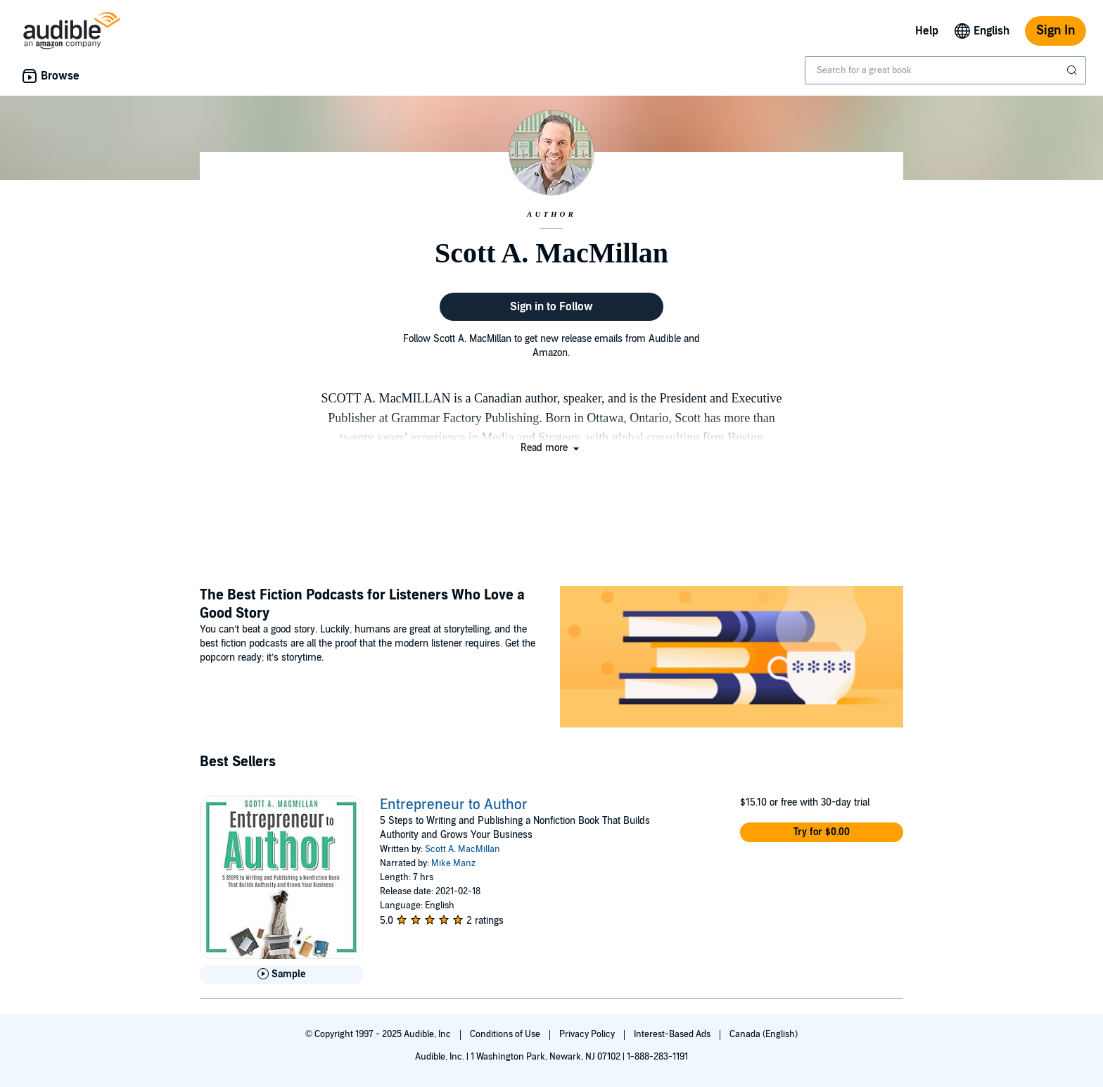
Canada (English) (763, 1034)
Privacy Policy (588, 1034)
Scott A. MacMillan (462, 849)
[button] (551, 448)
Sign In (1055, 30)
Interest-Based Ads (673, 1034)
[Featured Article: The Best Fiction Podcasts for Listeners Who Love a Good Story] (731, 659)
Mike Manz (453, 863)
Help (926, 31)
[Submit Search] (1073, 70)
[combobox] (945, 70)
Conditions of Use (506, 1034)
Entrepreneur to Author (454, 804)
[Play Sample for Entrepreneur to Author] (281, 974)
